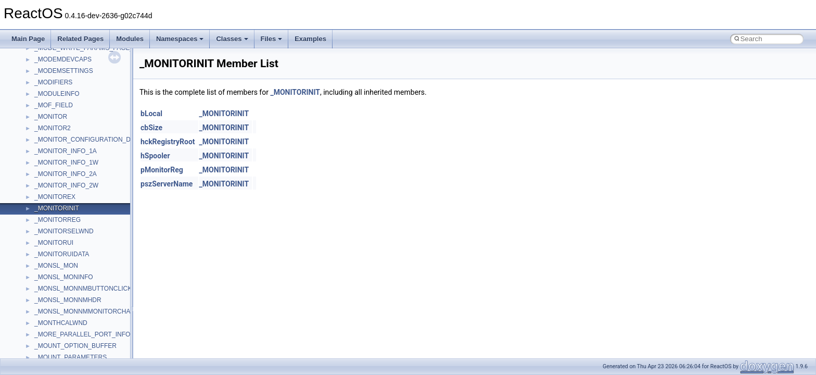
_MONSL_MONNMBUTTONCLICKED (87, 288)
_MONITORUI (53, 242)
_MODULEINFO (57, 93)
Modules (130, 39)
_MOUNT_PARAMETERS (70, 357)
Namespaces (180, 39)
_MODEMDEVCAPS (63, 59)
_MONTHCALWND (60, 323)
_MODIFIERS (53, 82)
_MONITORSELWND (64, 231)
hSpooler (155, 156)
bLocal (151, 113)
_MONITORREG (57, 219)
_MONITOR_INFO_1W (66, 162)
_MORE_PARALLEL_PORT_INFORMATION (96, 334)
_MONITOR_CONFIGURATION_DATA (88, 139)
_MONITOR (50, 116)
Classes (232, 39)
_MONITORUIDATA (61, 254)
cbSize (151, 127)
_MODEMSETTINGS (63, 70)
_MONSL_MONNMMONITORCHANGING (92, 311)
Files (272, 39)
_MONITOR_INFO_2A (65, 174)
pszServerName (167, 184)
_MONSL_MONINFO (63, 277)
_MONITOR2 (52, 128)
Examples (310, 39)
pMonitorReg (162, 170)
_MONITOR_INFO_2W (66, 185)
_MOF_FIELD (53, 105)
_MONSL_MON (56, 265)
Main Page (28, 39)
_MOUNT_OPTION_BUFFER (75, 345)
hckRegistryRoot (168, 142)
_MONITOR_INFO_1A (65, 151)
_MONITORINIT (56, 208)
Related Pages (80, 39)
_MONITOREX (54, 197)
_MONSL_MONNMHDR (67, 300)
